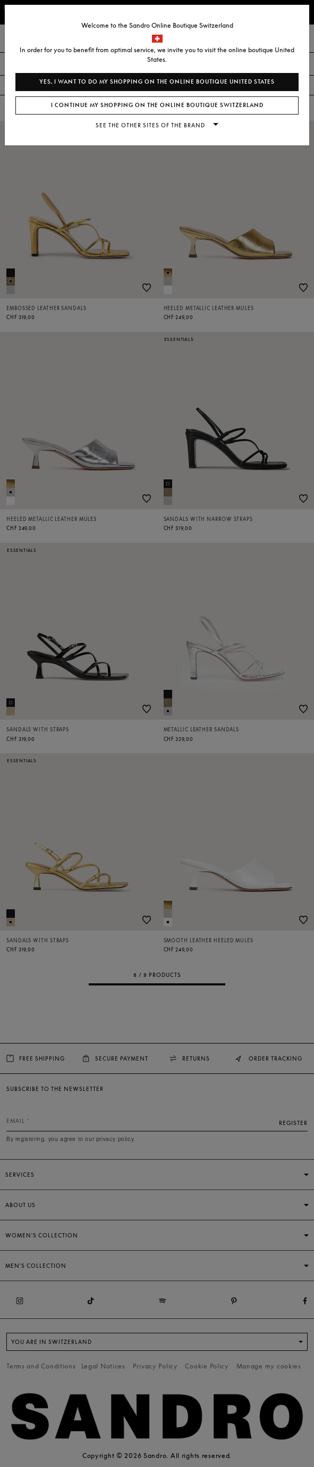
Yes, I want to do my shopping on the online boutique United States (157, 81)
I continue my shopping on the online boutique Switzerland (157, 105)
